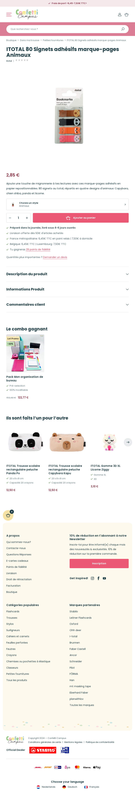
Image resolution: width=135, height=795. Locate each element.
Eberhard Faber (79, 692)
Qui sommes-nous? (18, 542)
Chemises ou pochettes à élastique (28, 661)
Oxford (74, 624)
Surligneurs (13, 630)
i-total (73, 636)
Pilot (72, 667)
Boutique (11, 40)
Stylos (10, 624)
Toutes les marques (82, 705)
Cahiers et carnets (17, 636)
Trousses (11, 618)
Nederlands (45, 787)
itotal (9, 61)
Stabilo (74, 611)
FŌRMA (74, 674)
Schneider (76, 661)
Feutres (10, 649)
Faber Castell (78, 649)
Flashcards (12, 611)
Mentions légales (73, 742)
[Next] (128, 442)
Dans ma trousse (29, 40)
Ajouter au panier (81, 217)
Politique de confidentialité (100, 742)
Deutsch (69, 787)
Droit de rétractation (19, 579)
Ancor (73, 655)
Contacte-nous (16, 548)
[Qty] (18, 218)
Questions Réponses (18, 554)
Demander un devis (55, 257)
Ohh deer (75, 630)
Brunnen (75, 642)
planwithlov (76, 699)
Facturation (13, 585)
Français (91, 787)
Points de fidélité (16, 567)
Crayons (11, 655)
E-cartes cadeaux (17, 561)
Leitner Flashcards (81, 618)
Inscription (99, 563)
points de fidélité (38, 249)
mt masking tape (80, 686)
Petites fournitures (53, 40)
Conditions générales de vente (44, 742)
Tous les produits (16, 680)
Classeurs (12, 667)
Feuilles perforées (17, 642)
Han (72, 680)
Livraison (11, 573)
